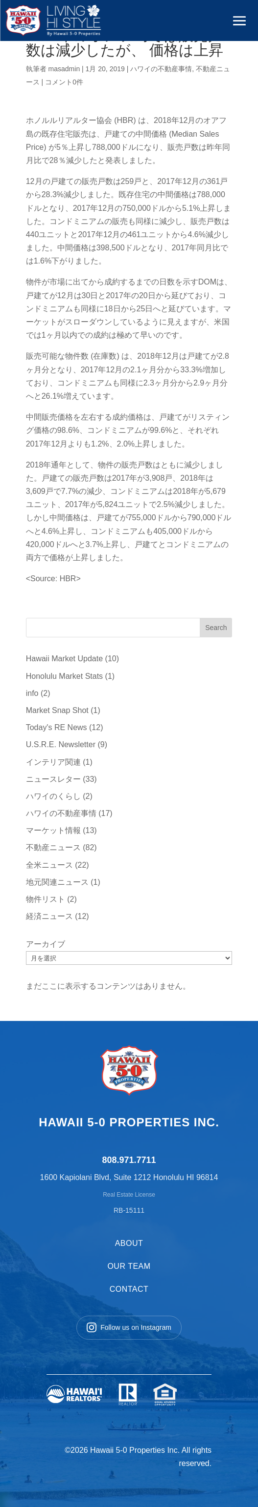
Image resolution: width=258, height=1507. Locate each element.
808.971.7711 (129, 1160)
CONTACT (129, 1289)
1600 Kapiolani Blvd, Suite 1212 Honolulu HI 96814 (129, 1177)
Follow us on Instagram (129, 1327)
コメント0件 (64, 82)
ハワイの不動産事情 (161, 69)
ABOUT (129, 1243)
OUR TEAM (128, 1266)
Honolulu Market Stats (64, 676)
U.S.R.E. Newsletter (60, 744)
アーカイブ (45, 944)
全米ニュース (49, 865)
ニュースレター (53, 779)
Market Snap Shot (57, 710)
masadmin (64, 69)
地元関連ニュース (57, 882)
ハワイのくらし (53, 796)
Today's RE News (56, 727)
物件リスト (45, 899)
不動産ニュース (53, 847)
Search (216, 627)
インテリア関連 (53, 762)
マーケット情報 (53, 830)
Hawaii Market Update (64, 658)
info (32, 693)
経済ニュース (49, 916)
